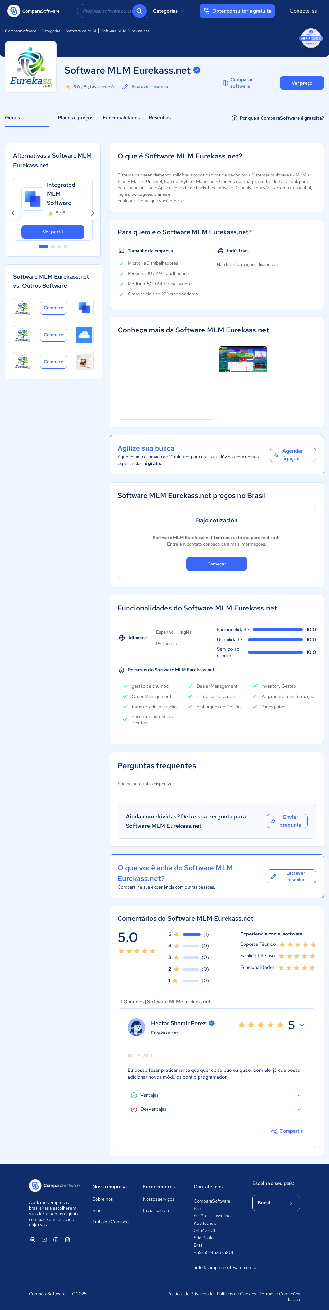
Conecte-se (303, 10)
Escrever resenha (144, 87)
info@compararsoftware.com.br (217, 1267)
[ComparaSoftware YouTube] (44, 1239)
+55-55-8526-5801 (213, 1252)
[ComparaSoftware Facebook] (56, 1239)
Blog (97, 1210)
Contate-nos (208, 1186)
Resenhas (160, 117)
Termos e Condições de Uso (279, 1296)
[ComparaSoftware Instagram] (67, 1239)
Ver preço (302, 83)
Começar (216, 564)
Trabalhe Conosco (111, 1221)
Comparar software (237, 83)
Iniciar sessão (156, 1210)
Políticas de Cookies (236, 1293)
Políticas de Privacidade (190, 1293)
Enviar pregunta (286, 821)
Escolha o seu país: (273, 1183)
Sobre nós (103, 1199)
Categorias (170, 11)
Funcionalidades (121, 117)
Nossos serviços (158, 1199)
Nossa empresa (110, 1186)
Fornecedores (159, 1186)
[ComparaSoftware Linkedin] (33, 1239)
